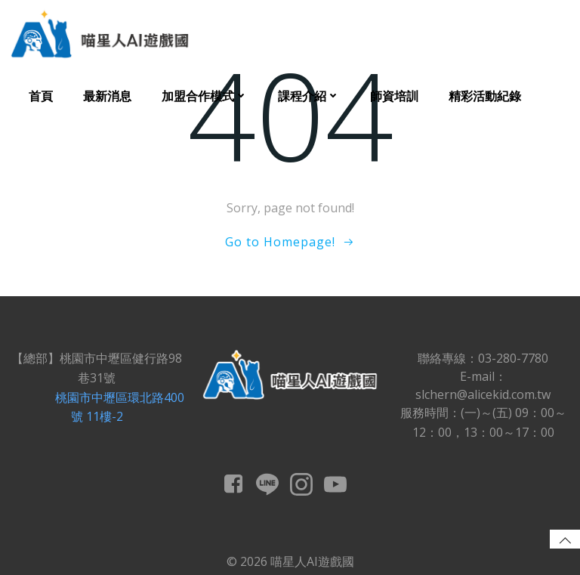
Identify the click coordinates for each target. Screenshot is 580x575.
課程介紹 (309, 96)
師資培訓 (394, 96)
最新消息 (107, 96)
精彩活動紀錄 (485, 96)
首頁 (41, 96)
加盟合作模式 (205, 96)
